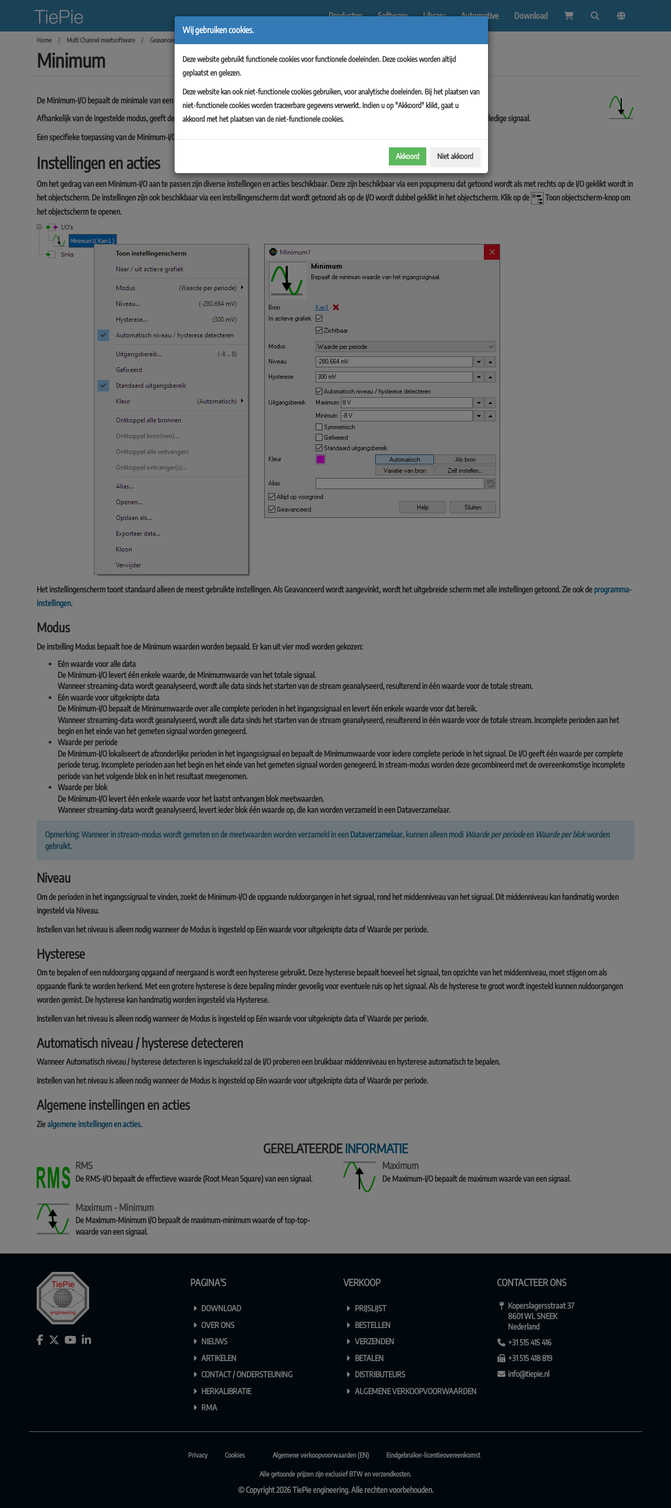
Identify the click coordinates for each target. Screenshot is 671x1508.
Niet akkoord (455, 156)
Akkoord (407, 156)
